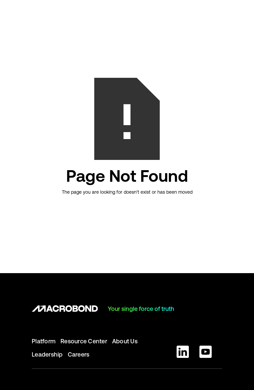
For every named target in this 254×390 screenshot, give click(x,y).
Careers (79, 354)
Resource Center (84, 341)
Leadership (47, 354)
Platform (44, 341)
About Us (125, 341)
